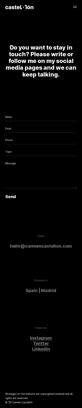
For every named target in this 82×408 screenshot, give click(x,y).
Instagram (41, 340)
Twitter (41, 345)
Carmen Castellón (22, 402)
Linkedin (41, 351)
